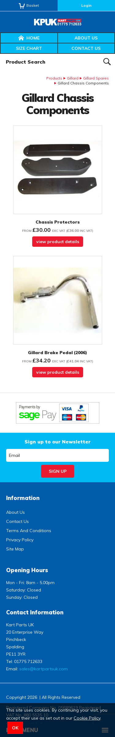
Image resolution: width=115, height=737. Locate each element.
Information (23, 498)
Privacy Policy (19, 540)
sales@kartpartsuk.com (43, 669)
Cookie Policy (87, 718)
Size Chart (29, 48)
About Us (86, 38)
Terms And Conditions (28, 530)
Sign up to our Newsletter (57, 442)
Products (54, 78)
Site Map (15, 549)
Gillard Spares (96, 78)
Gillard (73, 78)
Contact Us (86, 48)
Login (86, 5)
